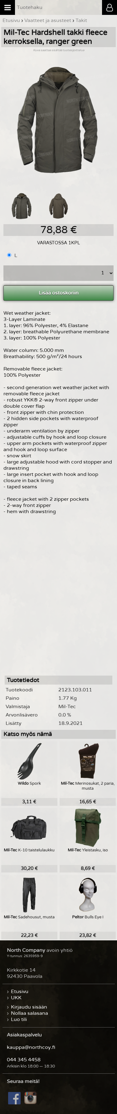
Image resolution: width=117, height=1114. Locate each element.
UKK (16, 998)
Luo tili (19, 1019)
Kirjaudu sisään (29, 1007)
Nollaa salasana (29, 1013)
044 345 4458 (24, 1060)
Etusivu (19, 991)
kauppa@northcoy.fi (31, 1047)
